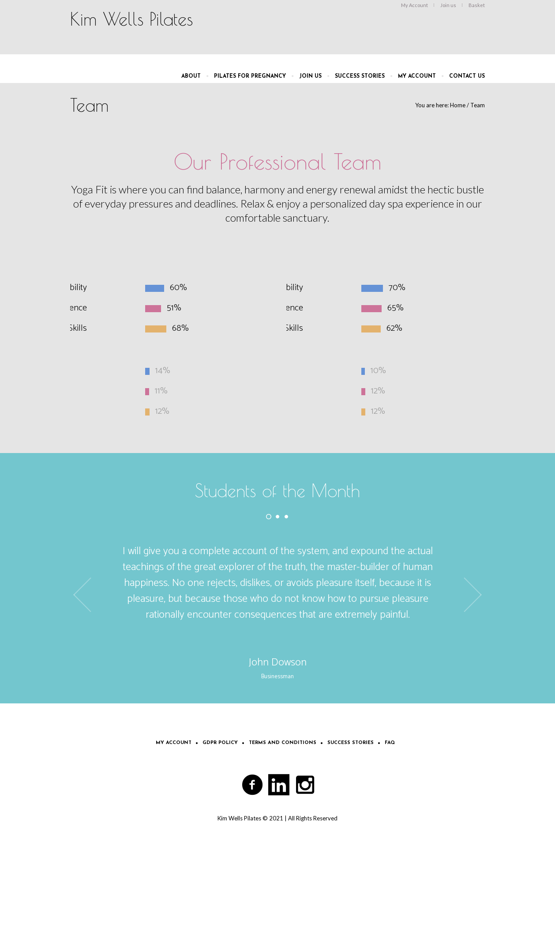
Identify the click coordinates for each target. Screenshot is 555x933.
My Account (173, 742)
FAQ (390, 742)
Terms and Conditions (282, 742)
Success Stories (350, 742)
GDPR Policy (220, 742)
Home (457, 105)
